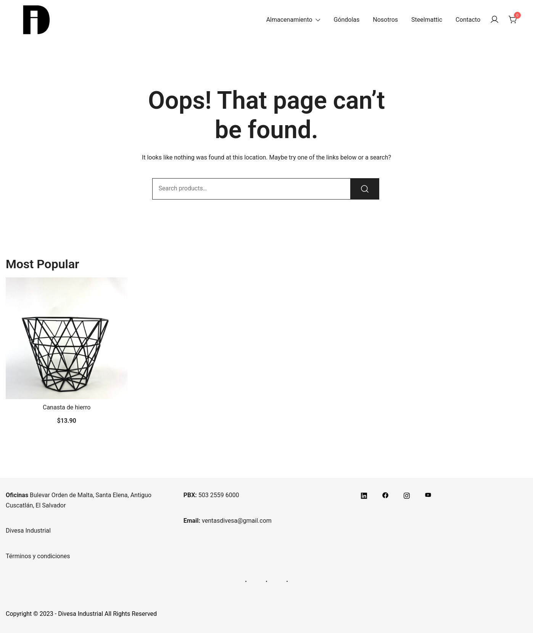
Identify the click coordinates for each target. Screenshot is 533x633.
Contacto (468, 19)
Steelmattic (426, 19)
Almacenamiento (289, 19)
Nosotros (385, 19)
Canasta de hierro (66, 407)
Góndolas (346, 19)
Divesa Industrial (28, 530)
